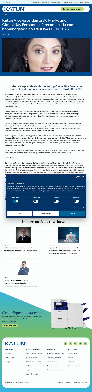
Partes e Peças (9, 358)
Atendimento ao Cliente (33, 362)
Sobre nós (73, 349)
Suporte (51, 349)
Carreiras (71, 362)
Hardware (8, 354)
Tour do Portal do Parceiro (55, 354)
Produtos (10, 349)
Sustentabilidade (31, 358)
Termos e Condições (80, 382)
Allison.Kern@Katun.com (14, 189)
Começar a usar (10, 328)
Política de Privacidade (63, 382)
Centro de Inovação (32, 374)
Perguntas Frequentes (54, 358)
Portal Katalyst (55, 2)
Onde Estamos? (73, 354)
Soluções (8, 362)
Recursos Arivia (52, 362)
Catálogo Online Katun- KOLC (40, 2)
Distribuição (30, 366)
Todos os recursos (53, 366)
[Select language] (83, 2)
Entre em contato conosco (72, 9)
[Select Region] (68, 2)
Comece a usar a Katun (75, 366)
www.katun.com (65, 152)
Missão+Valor (33, 349)
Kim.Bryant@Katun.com (13, 201)
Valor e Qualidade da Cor (34, 354)
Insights (28, 370)
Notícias (70, 358)
